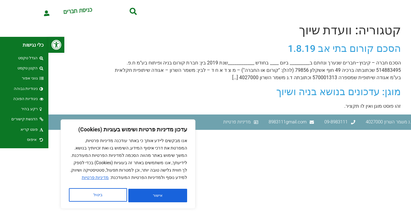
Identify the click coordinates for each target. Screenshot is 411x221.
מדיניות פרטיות (46, 180)
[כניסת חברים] (14, 11)
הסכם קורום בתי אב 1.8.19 (296, 48)
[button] (8, 45)
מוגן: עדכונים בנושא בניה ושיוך (290, 92)
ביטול (107, 195)
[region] (79, 165)
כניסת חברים (45, 11)
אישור (49, 195)
